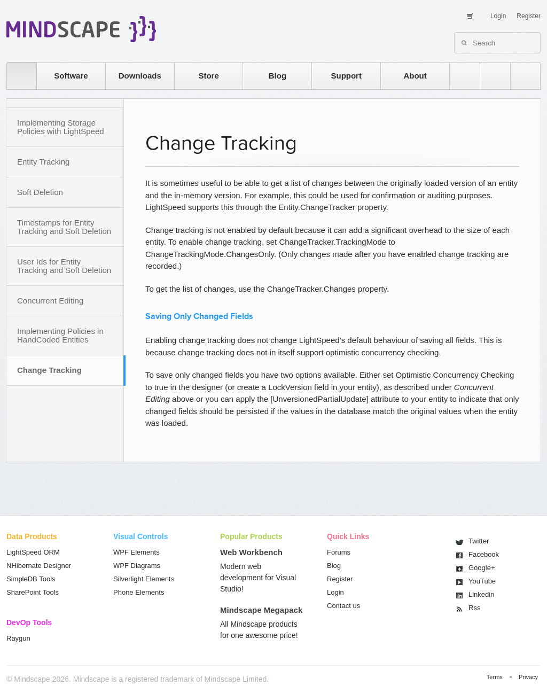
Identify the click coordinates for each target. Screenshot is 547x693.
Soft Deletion (40, 192)
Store (208, 75)
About (414, 75)
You (482, 581)
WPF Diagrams (136, 566)
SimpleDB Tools (31, 579)
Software (71, 75)
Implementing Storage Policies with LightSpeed (60, 127)
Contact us (343, 606)
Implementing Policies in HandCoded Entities (60, 335)
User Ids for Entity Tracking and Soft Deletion (64, 266)
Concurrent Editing (50, 300)
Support (346, 75)
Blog (277, 75)
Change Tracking (49, 370)
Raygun (18, 638)
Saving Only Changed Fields (199, 316)
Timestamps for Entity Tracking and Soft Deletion (64, 227)
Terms (495, 677)
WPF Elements (136, 552)
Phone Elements (138, 592)
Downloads (140, 75)
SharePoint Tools (32, 592)
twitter (489, 75)
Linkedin (481, 594)
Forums (338, 552)
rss (459, 75)
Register (529, 16)
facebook (520, 75)
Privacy (528, 677)
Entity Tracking (43, 161)
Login (498, 16)
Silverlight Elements (143, 579)
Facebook (483, 554)
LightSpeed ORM (33, 552)
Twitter (478, 541)
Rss (474, 608)
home (16, 75)
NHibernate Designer (38, 566)
